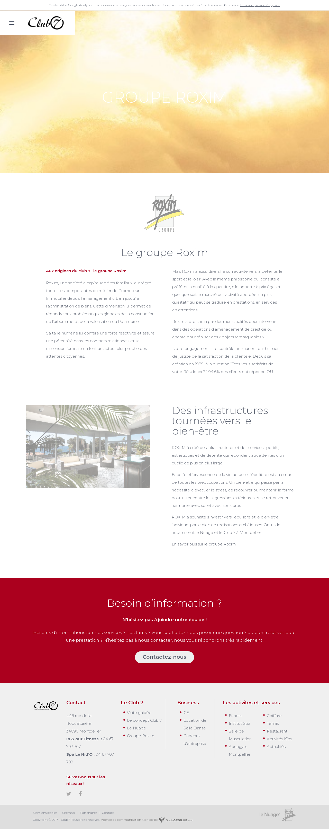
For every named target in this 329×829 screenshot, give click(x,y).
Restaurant (277, 731)
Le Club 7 (132, 702)
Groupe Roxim (140, 735)
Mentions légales (45, 813)
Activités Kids (279, 738)
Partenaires (88, 813)
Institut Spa (239, 723)
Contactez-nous (164, 657)
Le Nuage (136, 728)
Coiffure (274, 715)
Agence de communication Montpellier (146, 820)
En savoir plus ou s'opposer (260, 5)
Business (188, 702)
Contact (108, 813)
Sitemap (68, 813)
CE (186, 712)
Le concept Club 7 (144, 720)
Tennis (273, 723)
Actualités (276, 746)
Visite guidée (139, 712)
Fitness (235, 715)
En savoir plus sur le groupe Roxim (204, 544)
